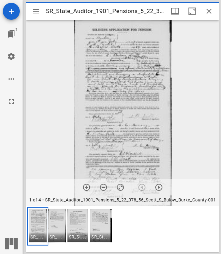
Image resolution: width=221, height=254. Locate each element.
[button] (38, 226)
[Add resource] (11, 11)
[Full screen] (11, 101)
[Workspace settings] (11, 56)
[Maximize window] (192, 11)
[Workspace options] (11, 79)
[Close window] (209, 11)
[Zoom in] (86, 187)
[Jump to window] (11, 33)
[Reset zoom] (120, 187)
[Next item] (158, 187)
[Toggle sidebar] (36, 11)
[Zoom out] (103, 187)
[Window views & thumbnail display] (175, 11)
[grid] (122, 229)
